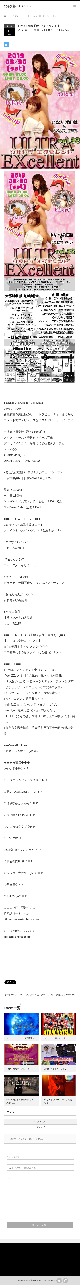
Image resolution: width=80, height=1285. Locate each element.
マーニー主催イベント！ (56, 1038)
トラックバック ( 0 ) (40, 1122)
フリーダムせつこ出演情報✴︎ (20, 1038)
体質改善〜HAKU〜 (37, 1280)
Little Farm (64, 30)
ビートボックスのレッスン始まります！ (21, 996)
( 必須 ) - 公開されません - (22, 1168)
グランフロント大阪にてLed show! (58, 994)
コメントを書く (44, 30)
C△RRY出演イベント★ (55, 1069)
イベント (25, 30)
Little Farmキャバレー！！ (19, 1069)
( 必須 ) (13, 1157)
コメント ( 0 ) (40, 1127)
